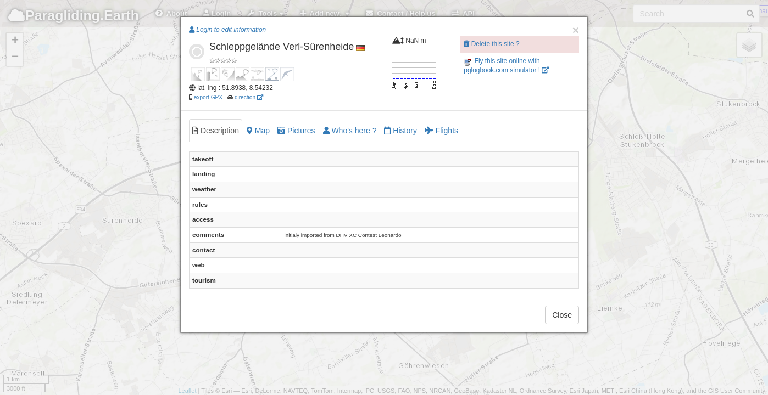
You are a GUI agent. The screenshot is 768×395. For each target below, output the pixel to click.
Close (562, 315)
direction (249, 97)
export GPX (208, 97)
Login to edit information (227, 29)
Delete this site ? (491, 44)
